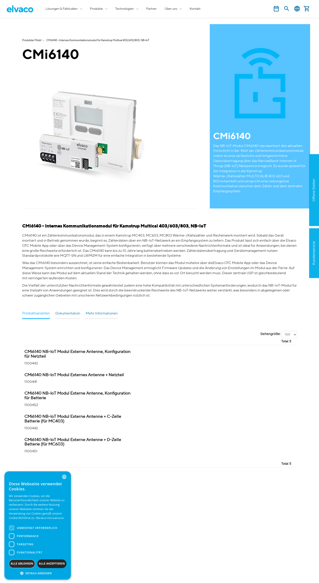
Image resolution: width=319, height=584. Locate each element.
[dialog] (37, 525)
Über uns (171, 8)
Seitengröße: (270, 334)
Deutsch (297, 8)
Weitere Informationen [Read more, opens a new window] (50, 518)
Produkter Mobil (31, 40)
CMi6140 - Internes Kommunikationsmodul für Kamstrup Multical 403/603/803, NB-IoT (97, 40)
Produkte (96, 8)
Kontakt (195, 8)
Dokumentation (67, 313)
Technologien (124, 8)
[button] (37, 573)
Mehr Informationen (102, 313)
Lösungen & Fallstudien (62, 8)
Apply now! (291, 217)
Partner (151, 8)
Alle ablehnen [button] (22, 563)
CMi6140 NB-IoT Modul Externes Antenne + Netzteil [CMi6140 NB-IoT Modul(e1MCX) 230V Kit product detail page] (74, 375)
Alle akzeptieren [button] (52, 563)
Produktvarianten (36, 313)
